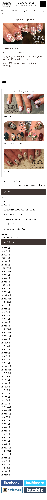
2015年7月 (5, 464)
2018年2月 (5, 359)
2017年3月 (5, 397)
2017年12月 (6, 366)
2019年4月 (5, 315)
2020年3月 (5, 285)
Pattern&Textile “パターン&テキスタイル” (22, 219)
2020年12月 (6, 268)
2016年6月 (5, 427)
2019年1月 (5, 326)
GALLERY (11, 11)
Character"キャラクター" (14, 214)
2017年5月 (5, 390)
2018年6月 (5, 349)
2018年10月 (6, 336)
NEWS (4, 198)
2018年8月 (5, 343)
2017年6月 (5, 387)
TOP (3, 11)
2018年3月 (5, 356)
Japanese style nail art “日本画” (31, 185)
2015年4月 (5, 475)
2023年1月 (5, 261)
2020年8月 (5, 278)
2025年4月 (5, 251)
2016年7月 (5, 424)
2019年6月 (5, 312)
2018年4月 (5, 353)
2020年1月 (5, 292)
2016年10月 (6, 414)
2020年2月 (5, 288)
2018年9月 (5, 339)
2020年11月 (6, 271)
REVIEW (5, 234)
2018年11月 (6, 332)
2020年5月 (5, 282)
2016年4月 (5, 434)
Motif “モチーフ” (25, 11)
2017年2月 (5, 400)
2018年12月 (6, 329)
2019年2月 (5, 322)
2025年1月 (5, 254)
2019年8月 (5, 305)
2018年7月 (5, 346)
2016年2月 (5, 441)
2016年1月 (5, 444)
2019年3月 (5, 319)
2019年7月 (5, 309)
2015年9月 (5, 458)
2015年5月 (5, 471)
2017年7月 (5, 383)
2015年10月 (6, 454)
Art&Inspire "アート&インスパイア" (19, 210)
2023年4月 (5, 258)
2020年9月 (5, 275)
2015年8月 (5, 461)
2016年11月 (6, 410)
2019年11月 (6, 298)
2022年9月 (5, 265)
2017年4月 (5, 393)
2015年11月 (6, 451)
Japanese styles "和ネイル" (15, 229)
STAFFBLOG (6, 201)
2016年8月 (5, 420)
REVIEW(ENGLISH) (9, 237)
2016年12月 (6, 407)
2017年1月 (5, 403)
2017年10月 (6, 373)
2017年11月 (6, 370)
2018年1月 (5, 363)
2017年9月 (5, 376)
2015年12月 (6, 447)
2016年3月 (5, 437)
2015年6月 (5, 468)
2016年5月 (5, 431)
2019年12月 (6, 295)
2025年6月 (5, 248)
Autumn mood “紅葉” (12, 181)
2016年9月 (5, 417)
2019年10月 (6, 302)
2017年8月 (5, 380)
